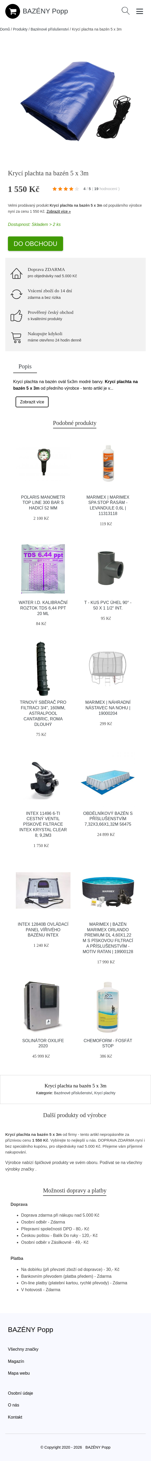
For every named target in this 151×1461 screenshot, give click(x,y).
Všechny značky (23, 1349)
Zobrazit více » (58, 211)
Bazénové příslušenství (50, 29)
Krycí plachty (104, 1093)
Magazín (16, 1361)
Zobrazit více (32, 402)
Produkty (20, 29)
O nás (13, 1405)
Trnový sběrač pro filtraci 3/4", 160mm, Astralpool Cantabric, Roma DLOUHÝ (43, 713)
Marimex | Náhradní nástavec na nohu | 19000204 (107, 708)
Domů (5, 29)
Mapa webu (19, 1373)
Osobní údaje (20, 1393)
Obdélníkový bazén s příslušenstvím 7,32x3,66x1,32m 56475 (108, 819)
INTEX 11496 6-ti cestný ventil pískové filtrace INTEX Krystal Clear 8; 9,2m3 (43, 824)
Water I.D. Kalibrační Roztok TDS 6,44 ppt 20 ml (43, 608)
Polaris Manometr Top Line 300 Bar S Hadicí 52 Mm (43, 503)
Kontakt (15, 1417)
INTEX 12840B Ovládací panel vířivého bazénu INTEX (43, 930)
